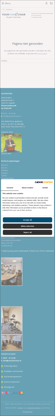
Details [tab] (45, 188)
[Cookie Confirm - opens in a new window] (44, 182)
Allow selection (27, 226)
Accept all (27, 220)
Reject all (28, 232)
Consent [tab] (10, 188)
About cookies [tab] (27, 188)
